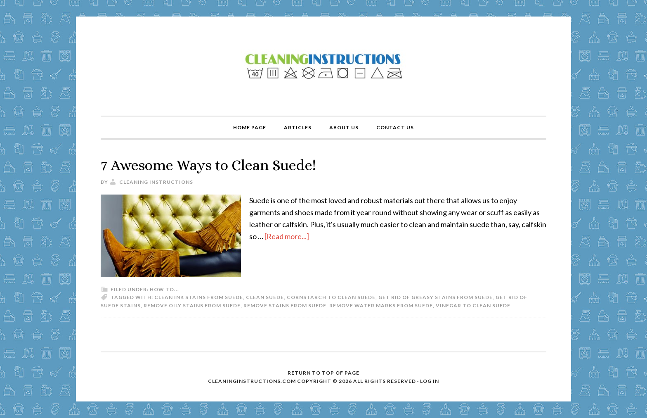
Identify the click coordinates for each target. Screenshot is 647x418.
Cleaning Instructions (323, 66)
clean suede (265, 297)
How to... (164, 289)
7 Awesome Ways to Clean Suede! (208, 165)
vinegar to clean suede (473, 305)
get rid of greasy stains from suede (435, 297)
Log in (429, 381)
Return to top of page (323, 373)
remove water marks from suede (381, 305)
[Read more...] (286, 236)
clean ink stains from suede (198, 297)
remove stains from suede (284, 305)
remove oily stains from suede (192, 305)
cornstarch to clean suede (331, 297)
